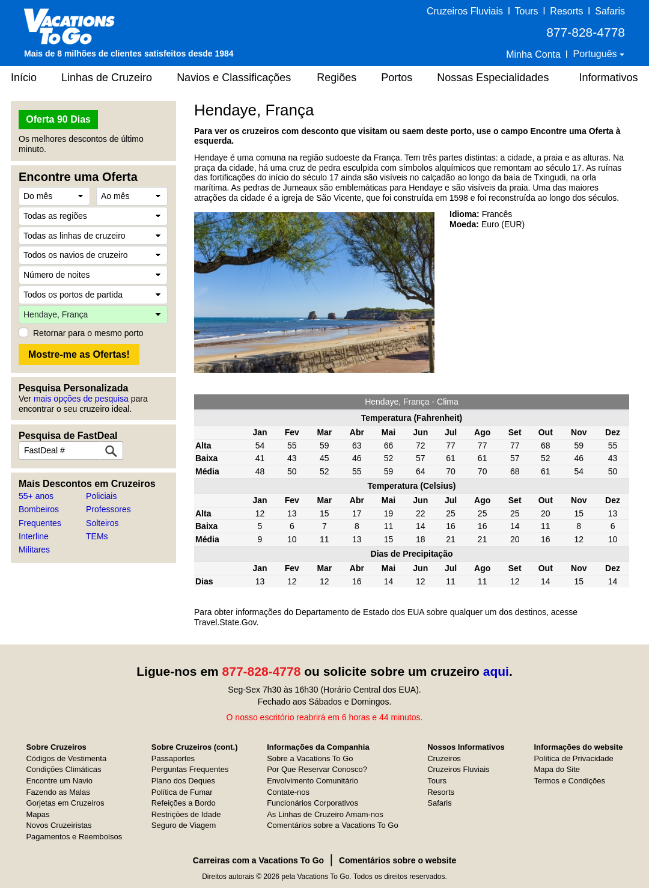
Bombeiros (39, 509)
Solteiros (102, 523)
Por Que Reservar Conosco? (317, 769)
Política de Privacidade (573, 758)
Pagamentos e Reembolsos (74, 836)
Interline (34, 536)
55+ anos (36, 496)
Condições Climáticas (63, 769)
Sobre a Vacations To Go (310, 758)
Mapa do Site (557, 769)
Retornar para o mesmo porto (88, 333)
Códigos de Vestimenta (66, 758)
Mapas (37, 814)
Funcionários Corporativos (312, 802)
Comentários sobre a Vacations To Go (332, 825)
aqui (496, 671)
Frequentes (40, 523)
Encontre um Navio (59, 780)
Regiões (336, 78)
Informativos (608, 78)
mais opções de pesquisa (81, 398)
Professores (108, 509)
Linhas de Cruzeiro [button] (106, 78)
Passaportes (173, 758)
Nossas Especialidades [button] (493, 78)
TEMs (97, 536)
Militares (34, 549)
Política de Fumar (182, 792)
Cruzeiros (444, 758)
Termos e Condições (569, 780)
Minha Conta (533, 54)
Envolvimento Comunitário (312, 780)
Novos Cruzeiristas (58, 825)
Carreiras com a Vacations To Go (258, 860)
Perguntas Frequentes (190, 769)
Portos (396, 78)
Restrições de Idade (186, 814)
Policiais (101, 496)
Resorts (566, 11)
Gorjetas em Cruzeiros (65, 802)
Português (596, 54)
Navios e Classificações (234, 78)
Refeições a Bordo (183, 802)
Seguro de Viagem (183, 825)
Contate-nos (288, 792)
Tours (526, 11)
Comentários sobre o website (397, 860)
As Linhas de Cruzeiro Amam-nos (325, 814)
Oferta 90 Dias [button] (58, 119)
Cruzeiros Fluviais (465, 11)
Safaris (610, 11)
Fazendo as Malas (58, 792)
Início (24, 78)
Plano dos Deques (183, 780)
